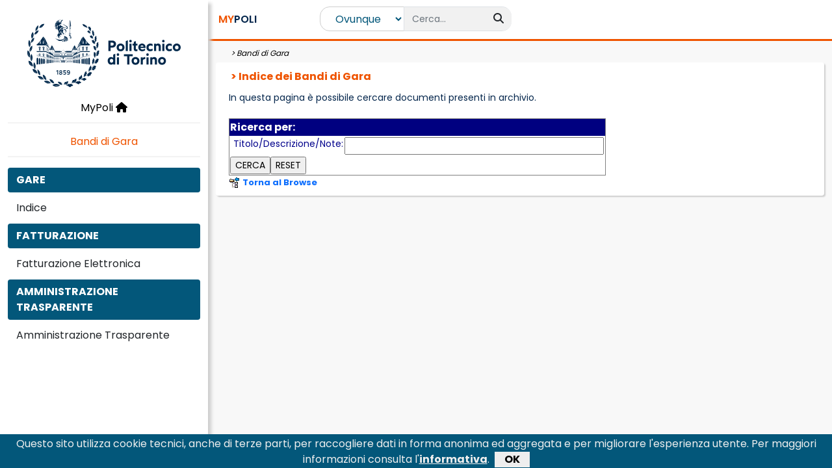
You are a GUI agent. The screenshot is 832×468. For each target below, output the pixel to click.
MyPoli (104, 107)
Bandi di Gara (104, 141)
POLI (237, 19)
